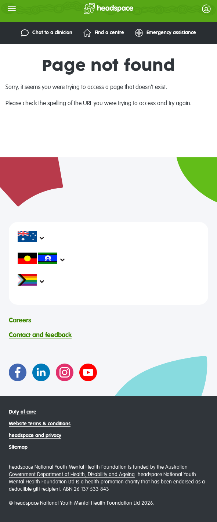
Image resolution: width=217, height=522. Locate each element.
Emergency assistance (165, 33)
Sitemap (18, 447)
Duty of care (22, 412)
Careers (20, 320)
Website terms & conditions (39, 423)
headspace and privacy (35, 435)
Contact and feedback (40, 335)
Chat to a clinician (46, 33)
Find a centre (103, 33)
